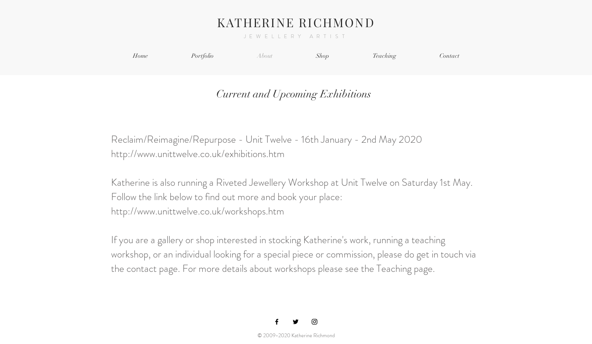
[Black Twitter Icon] (295, 321)
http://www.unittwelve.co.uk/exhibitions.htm (198, 154)
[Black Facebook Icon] (277, 321)
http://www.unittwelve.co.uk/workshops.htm (199, 211)
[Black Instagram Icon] (314, 321)
